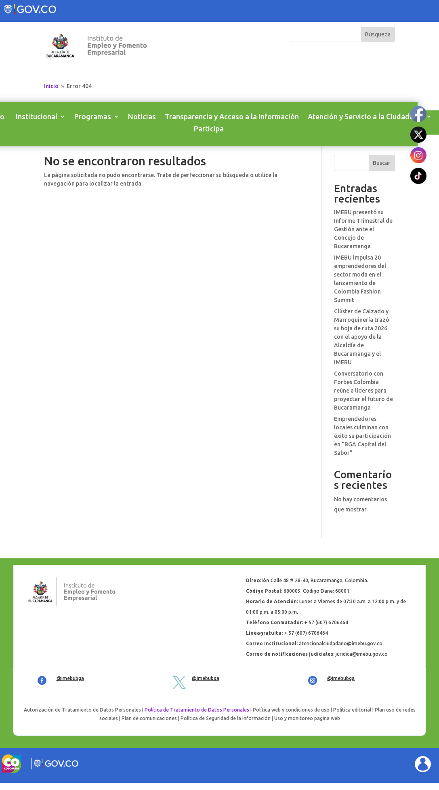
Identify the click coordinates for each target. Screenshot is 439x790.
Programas (92, 117)
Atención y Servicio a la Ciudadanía (366, 117)
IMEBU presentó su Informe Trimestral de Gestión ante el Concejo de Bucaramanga (363, 229)
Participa (209, 129)
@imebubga (70, 678)
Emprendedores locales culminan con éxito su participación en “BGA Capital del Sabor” (362, 436)
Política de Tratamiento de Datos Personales (197, 709)
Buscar (382, 163)
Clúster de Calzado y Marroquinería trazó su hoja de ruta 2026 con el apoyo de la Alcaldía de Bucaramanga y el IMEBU (361, 336)
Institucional (36, 117)
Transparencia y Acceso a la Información (232, 117)
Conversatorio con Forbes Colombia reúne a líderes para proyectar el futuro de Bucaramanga (363, 390)
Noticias (142, 117)
